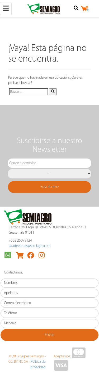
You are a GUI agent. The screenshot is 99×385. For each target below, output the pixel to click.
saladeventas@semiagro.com (29, 246)
